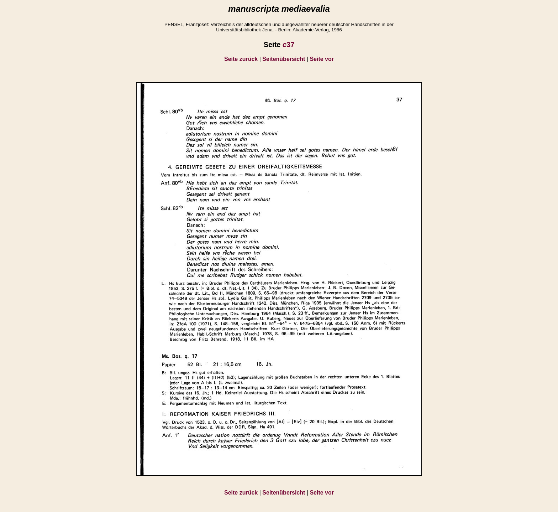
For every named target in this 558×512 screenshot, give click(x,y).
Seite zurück (241, 59)
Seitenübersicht (283, 59)
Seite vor (322, 59)
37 (288, 44)
